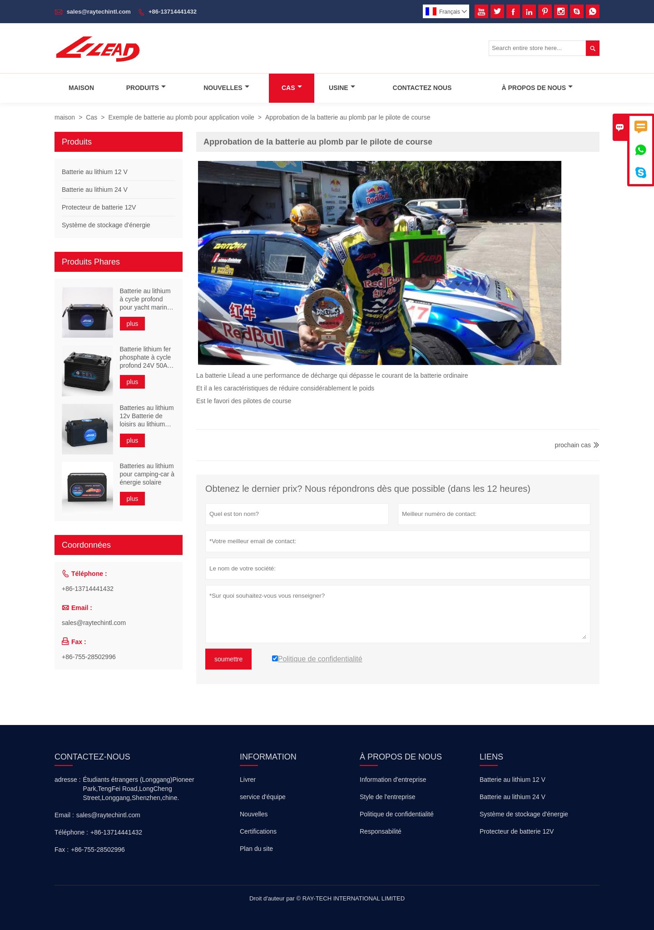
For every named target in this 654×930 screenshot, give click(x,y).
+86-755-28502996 (89, 656)
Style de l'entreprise (388, 796)
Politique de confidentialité (397, 814)
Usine (342, 87)
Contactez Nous (422, 87)
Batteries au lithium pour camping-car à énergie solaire (147, 474)
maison (64, 117)
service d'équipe (263, 796)
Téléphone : (71, 832)
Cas (292, 87)
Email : (64, 815)
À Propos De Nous (537, 87)
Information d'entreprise (393, 779)
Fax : (61, 849)
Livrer (248, 779)
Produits (146, 87)
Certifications (258, 831)
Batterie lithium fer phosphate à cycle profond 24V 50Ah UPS (145, 357)
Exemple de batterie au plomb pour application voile (181, 117)
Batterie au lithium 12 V (95, 171)
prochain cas (573, 445)
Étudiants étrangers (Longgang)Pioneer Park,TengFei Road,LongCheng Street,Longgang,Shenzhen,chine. (138, 788)
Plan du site (256, 848)
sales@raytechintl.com (99, 11)
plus (133, 323)
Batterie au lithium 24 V (95, 189)
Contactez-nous (92, 756)
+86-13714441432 (173, 11)
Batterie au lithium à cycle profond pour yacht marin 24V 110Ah (145, 299)
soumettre (228, 659)
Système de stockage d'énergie (106, 225)
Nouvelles (226, 87)
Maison (81, 87)
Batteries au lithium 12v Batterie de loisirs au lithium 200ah (147, 416)
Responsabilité (380, 831)
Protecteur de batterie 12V (99, 207)
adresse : (67, 779)
